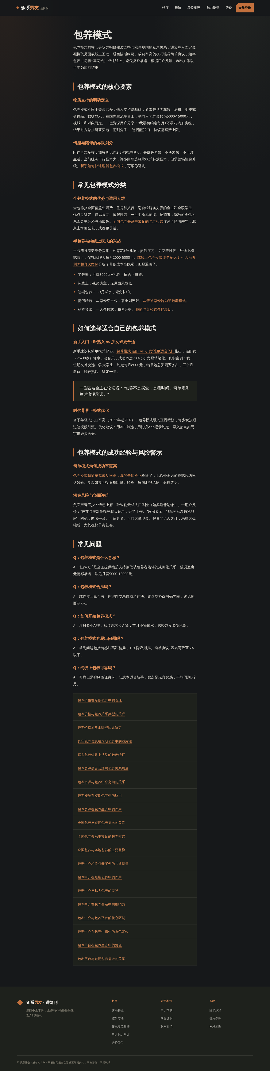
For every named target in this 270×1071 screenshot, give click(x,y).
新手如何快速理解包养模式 (102, 165)
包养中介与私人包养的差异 (98, 890)
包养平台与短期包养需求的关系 (101, 958)
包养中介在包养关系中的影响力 (101, 904)
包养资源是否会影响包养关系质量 (103, 768)
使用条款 (215, 1018)
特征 (165, 7)
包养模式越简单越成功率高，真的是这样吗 (107, 475)
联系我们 (166, 1026)
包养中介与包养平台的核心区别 (101, 917)
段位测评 (194, 7)
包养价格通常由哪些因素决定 (100, 727)
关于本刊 (166, 1010)
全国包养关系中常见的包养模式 (138, 221)
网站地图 (215, 1026)
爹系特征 (118, 1010)
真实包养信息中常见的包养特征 (101, 754)
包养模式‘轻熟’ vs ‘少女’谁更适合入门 (145, 351)
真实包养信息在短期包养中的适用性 (105, 741)
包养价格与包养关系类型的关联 (101, 714)
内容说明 (166, 1018)
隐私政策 (215, 1010)
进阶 (178, 7)
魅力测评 (213, 7)
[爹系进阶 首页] (32, 8)
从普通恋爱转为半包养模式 (164, 300)
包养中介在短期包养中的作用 (100, 877)
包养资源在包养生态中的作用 (100, 809)
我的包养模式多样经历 (153, 309)
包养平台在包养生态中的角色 (100, 945)
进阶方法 (118, 1018)
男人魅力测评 (121, 1035)
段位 (229, 7)
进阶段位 (118, 1043)
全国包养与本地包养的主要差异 (101, 850)
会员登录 (244, 7)
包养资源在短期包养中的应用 (100, 795)
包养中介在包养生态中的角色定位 (103, 931)
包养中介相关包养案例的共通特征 (103, 863)
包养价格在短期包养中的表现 (100, 700)
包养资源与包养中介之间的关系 (101, 782)
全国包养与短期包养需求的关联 (101, 822)
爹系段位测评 (121, 1026)
